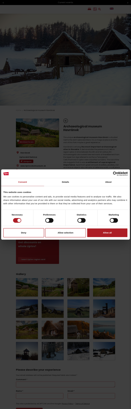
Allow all (107, 232)
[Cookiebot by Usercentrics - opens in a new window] (115, 174)
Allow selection (65, 232)
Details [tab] (65, 182)
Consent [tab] (22, 182)
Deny (23, 232)
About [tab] (108, 182)
